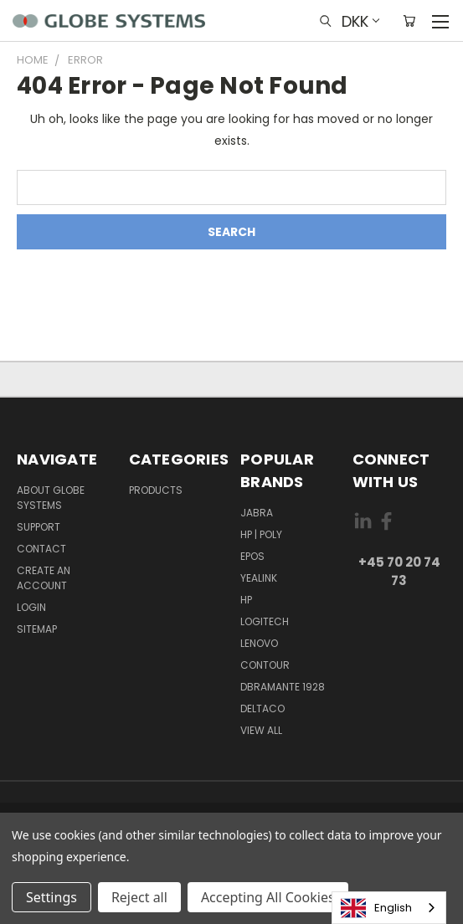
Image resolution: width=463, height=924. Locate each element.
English (376, 908)
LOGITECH (264, 621)
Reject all (139, 897)
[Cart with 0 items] (409, 21)
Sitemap (37, 629)
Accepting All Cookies (268, 897)
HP (246, 600)
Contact (41, 549)
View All (261, 730)
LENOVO (259, 643)
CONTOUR (265, 665)
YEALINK (258, 578)
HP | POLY (261, 534)
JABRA (256, 513)
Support (38, 527)
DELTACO (262, 708)
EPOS (252, 556)
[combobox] (389, 907)
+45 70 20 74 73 (399, 571)
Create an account (43, 578)
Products (156, 490)
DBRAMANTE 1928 (282, 687)
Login (31, 607)
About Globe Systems (51, 497)
